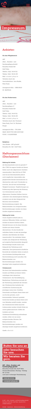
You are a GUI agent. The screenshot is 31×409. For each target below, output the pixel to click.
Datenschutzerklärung (19, 407)
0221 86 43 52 (9, 378)
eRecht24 (10, 330)
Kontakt (4, 407)
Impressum (10, 407)
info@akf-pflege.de (12, 76)
